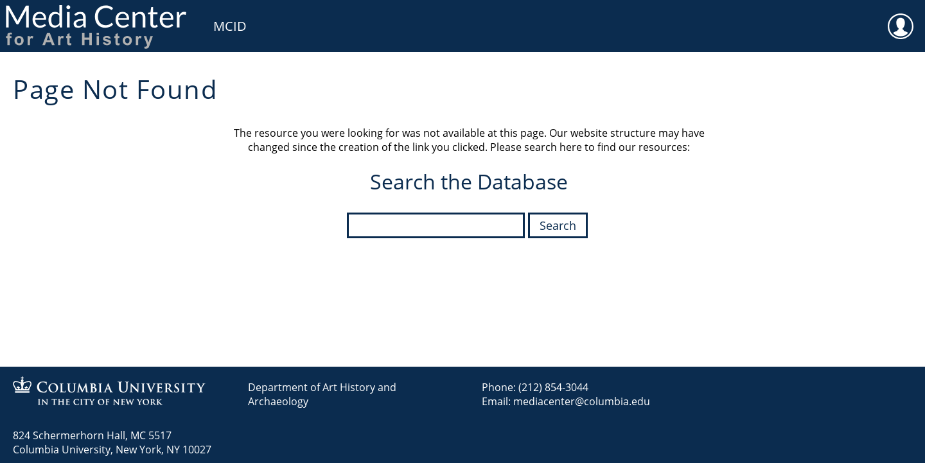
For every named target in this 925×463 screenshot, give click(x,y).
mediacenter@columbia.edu (581, 401)
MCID (230, 26)
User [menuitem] (900, 18)
